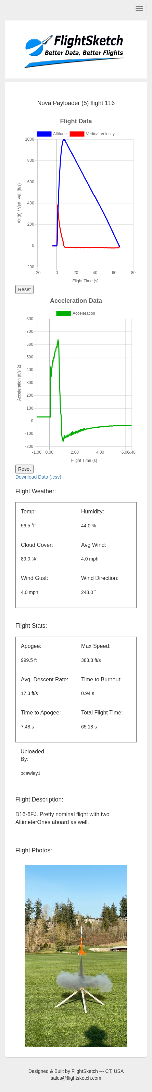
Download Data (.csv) (38, 477)
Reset (24, 289)
